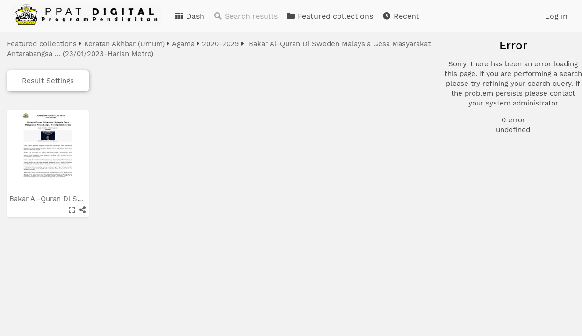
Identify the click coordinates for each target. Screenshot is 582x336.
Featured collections (329, 16)
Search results (245, 16)
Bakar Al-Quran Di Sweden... (58, 199)
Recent (400, 16)
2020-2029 (220, 44)
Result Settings (48, 81)
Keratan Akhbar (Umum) (124, 44)
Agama (183, 44)
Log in (556, 16)
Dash (189, 16)
